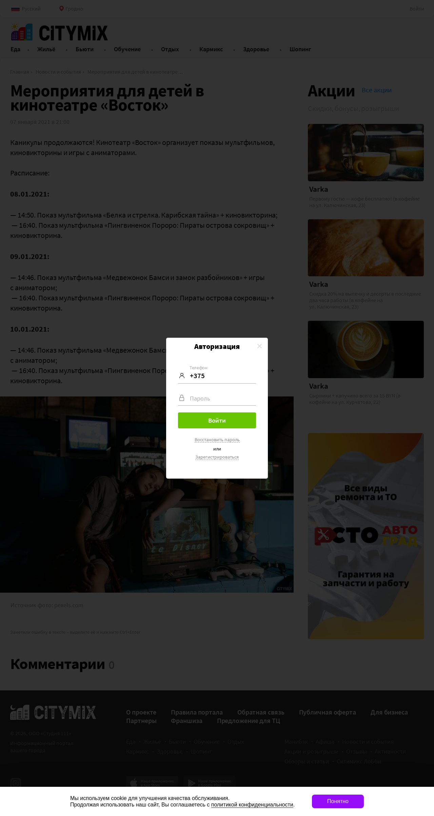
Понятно (338, 801)
